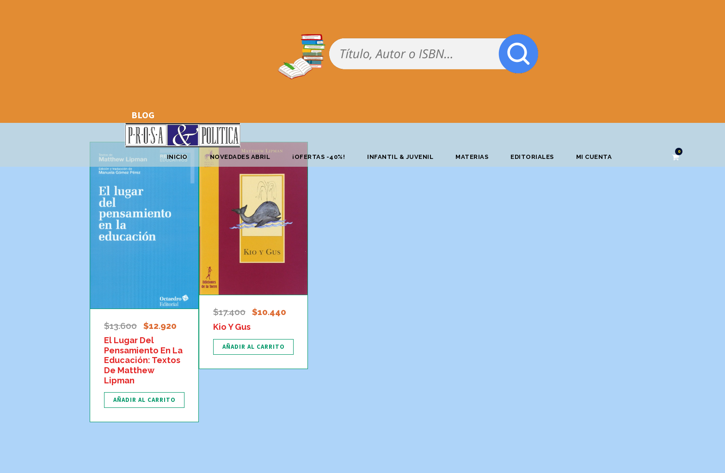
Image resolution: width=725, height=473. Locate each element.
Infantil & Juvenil (400, 156)
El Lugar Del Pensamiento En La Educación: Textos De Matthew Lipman (143, 360)
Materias (471, 156)
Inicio (177, 156)
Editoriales (532, 156)
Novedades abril (240, 156)
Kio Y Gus (232, 327)
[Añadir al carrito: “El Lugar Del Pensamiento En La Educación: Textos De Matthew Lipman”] (144, 400)
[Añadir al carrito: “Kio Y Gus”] (253, 347)
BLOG (142, 115)
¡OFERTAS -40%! (318, 156)
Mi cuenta (594, 156)
